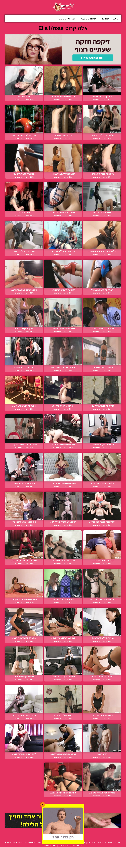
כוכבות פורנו (110, 18)
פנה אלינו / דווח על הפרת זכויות (69, 837)
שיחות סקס (88, 18)
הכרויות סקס (66, 18)
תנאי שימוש (47, 837)
